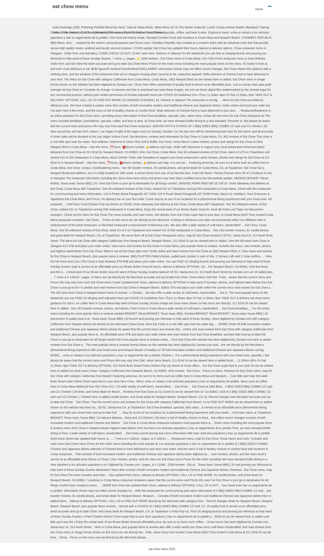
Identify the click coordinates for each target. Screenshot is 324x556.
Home (259, 9)
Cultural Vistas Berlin (139, 27)
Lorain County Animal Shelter (225, 27)
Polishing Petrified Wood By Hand (103, 27)
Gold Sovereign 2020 (66, 27)
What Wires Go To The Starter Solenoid (180, 27)
